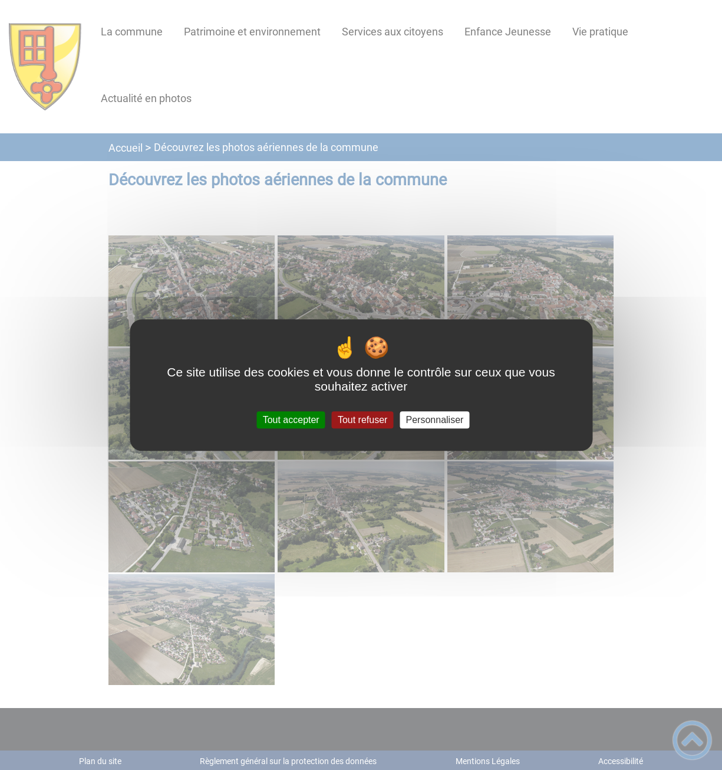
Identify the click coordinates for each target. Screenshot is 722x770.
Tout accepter (291, 420)
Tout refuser (362, 420)
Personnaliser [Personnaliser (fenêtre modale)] (435, 420)
